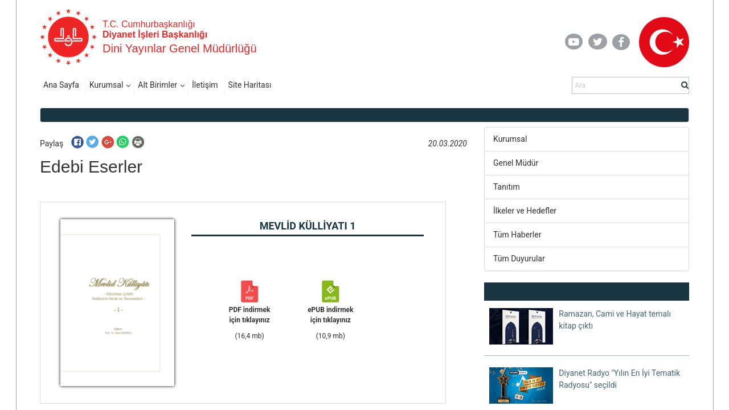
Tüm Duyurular (519, 258)
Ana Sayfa (61, 84)
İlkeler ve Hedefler (524, 210)
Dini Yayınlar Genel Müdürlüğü (180, 48)
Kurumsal (106, 84)
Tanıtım (506, 186)
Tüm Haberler (517, 234)
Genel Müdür (515, 162)
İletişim (205, 84)
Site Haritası (250, 84)
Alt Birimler (157, 84)
